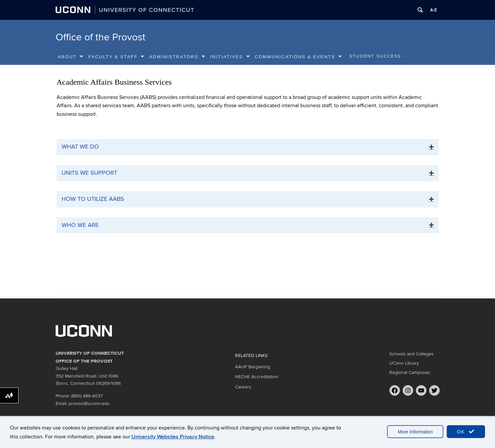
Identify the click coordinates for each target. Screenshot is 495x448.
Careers (243, 387)
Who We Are (80, 225)
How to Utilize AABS (93, 199)
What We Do (80, 146)
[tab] (248, 147)
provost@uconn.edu (89, 403)
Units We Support (89, 172)
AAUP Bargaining (252, 367)
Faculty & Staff (116, 56)
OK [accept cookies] (466, 431)
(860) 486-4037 (87, 396)
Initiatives (230, 56)
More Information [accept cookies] (415, 431)
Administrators (177, 56)
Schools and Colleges (411, 354)
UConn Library (404, 363)
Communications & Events (298, 56)
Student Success (375, 56)
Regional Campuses (409, 372)
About (71, 56)
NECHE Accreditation (256, 377)
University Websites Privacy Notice (172, 436)
